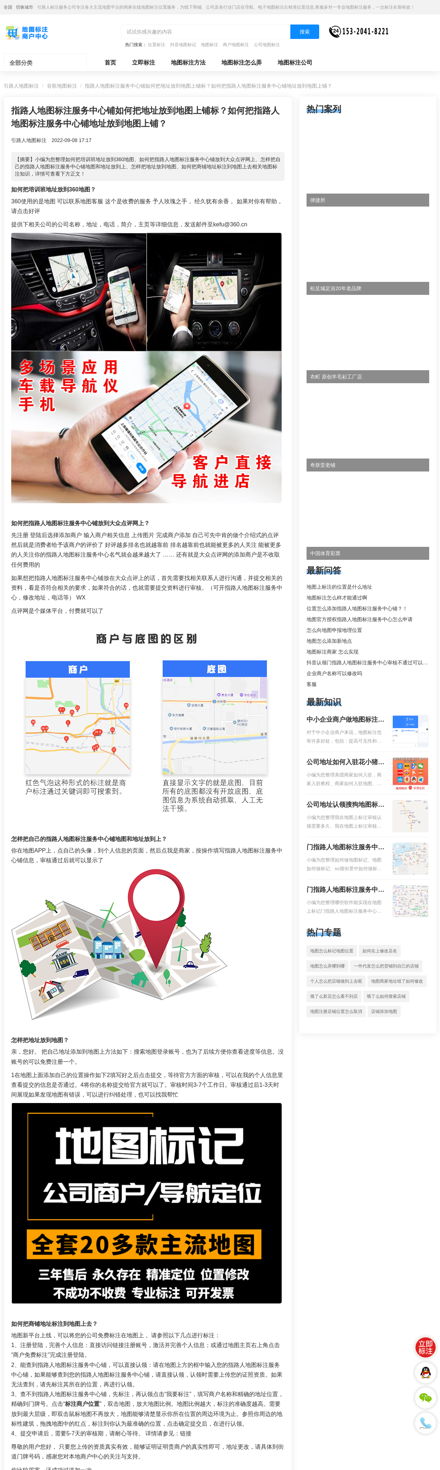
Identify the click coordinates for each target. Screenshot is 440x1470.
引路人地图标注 (21, 86)
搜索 (305, 32)
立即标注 (143, 62)
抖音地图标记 (183, 44)
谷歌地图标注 (62, 86)
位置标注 (156, 44)
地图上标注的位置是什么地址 (339, 587)
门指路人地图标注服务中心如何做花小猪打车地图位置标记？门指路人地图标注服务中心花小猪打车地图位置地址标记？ (345, 848)
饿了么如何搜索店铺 (386, 996)
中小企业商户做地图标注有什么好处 (345, 720)
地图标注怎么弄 (241, 62)
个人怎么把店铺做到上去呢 (336, 981)
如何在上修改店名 (379, 950)
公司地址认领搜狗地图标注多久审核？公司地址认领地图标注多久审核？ (345, 805)
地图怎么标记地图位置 (331, 950)
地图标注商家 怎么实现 (332, 652)
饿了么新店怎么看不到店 (334, 996)
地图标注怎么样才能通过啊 (337, 598)
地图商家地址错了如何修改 (397, 981)
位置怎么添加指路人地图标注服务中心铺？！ (357, 608)
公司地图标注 (267, 44)
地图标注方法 (188, 62)
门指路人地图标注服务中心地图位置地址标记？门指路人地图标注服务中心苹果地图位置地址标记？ (345, 890)
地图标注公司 (295, 62)
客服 (312, 684)
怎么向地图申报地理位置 (334, 630)
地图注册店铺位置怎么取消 (336, 1011)
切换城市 (24, 7)
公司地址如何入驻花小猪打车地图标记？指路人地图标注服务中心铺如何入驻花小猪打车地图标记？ (345, 762)
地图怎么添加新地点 (329, 641)
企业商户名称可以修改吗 (334, 673)
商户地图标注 (236, 44)
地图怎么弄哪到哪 (327, 966)
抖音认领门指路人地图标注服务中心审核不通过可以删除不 (372, 662)
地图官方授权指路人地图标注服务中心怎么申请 (360, 619)
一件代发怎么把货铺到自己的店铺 (386, 966)
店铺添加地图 (384, 1011)
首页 (110, 62)
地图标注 (209, 44)
